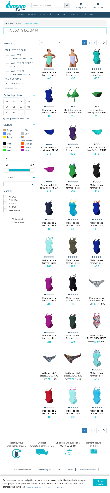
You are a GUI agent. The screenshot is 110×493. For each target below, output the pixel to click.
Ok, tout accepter (100, 482)
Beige (9, 130)
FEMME (20, 14)
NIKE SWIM (14, 210)
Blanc (27, 130)
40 (7, 107)
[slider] (6, 170)
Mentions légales (44, 469)
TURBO (12, 207)
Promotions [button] (19, 177)
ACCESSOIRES (60, 14)
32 (7, 101)
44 (21, 107)
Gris (27, 133)
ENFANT (44, 14)
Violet (28, 150)
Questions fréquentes (87, 469)
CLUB (90, 14)
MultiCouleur (27, 140)
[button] (19, 43)
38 (29, 101)
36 (21, 101)
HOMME (32, 14)
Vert (9, 150)
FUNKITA (13, 200)
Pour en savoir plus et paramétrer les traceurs (45, 486)
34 (14, 101)
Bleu (9, 133)
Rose (9, 147)
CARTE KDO (77, 14)
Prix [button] (19, 158)
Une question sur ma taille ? (16, 118)
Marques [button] (19, 191)
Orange (28, 143)
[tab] (19, 44)
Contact (70, 469)
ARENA (12, 196)
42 (14, 107)
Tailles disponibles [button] (19, 95)
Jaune (9, 137)
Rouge (28, 147)
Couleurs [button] (19, 124)
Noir (9, 143)
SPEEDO (13, 203)
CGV (58, 469)
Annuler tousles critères (19, 220)
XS (29, 107)
